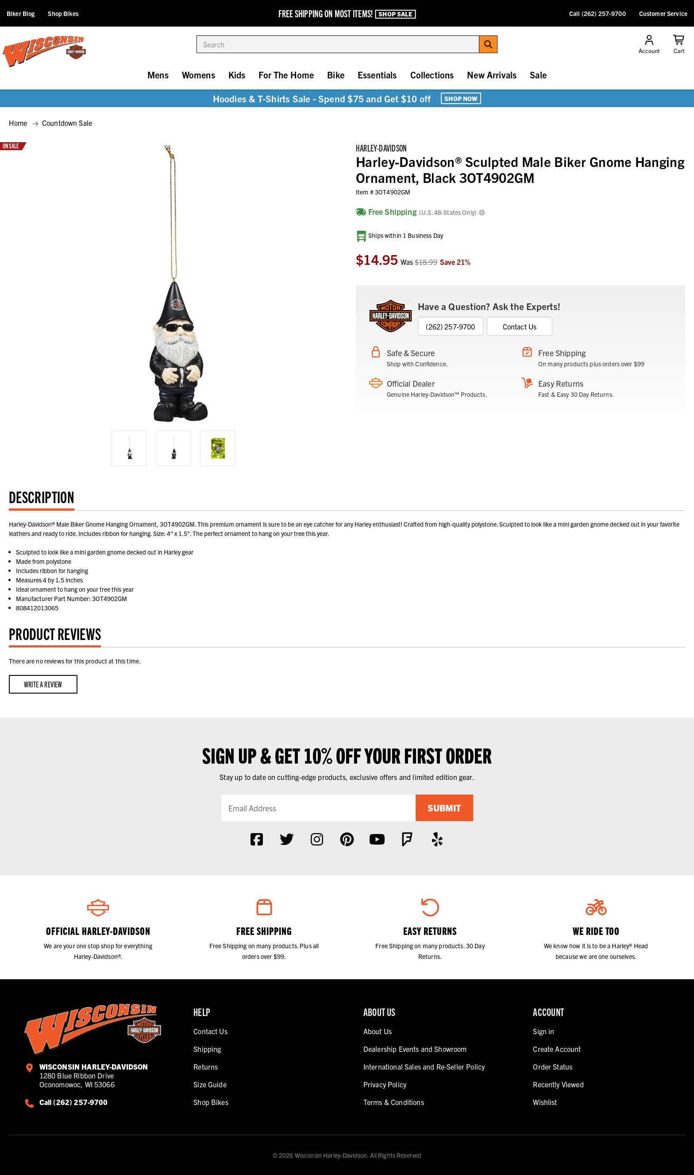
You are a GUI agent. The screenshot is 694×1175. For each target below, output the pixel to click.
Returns (205, 1066)
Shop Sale (395, 14)
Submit (444, 807)
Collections (432, 74)
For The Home (286, 74)
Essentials (377, 74)
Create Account (557, 1048)
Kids (237, 74)
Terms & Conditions (393, 1101)
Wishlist (545, 1101)
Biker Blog (21, 13)
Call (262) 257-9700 (597, 13)
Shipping (207, 1048)
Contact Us (520, 326)
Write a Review (43, 684)
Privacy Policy (384, 1084)
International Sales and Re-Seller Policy (424, 1066)
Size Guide (210, 1084)
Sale (538, 74)
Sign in (543, 1031)
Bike (335, 74)
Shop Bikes (63, 13)
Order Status (552, 1066)
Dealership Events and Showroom (415, 1048)
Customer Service (663, 13)
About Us (377, 1031)
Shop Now (461, 98)
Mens (158, 74)
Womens (198, 74)
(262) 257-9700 (450, 326)
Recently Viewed (558, 1084)
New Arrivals (492, 74)
